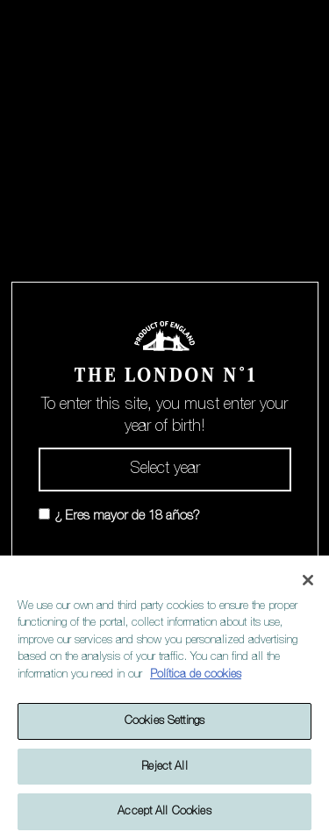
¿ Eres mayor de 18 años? (127, 516)
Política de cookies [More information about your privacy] (195, 674)
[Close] (308, 580)
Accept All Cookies (164, 811)
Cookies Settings (164, 721)
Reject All (164, 766)
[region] (164, 697)
